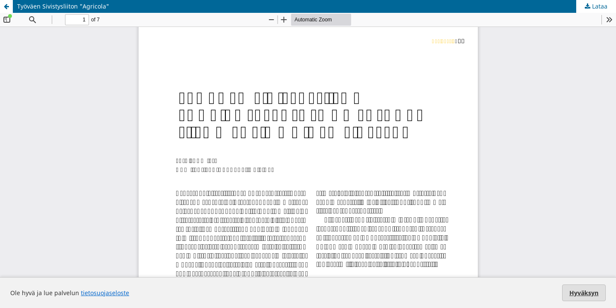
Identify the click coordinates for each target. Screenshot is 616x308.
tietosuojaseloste (105, 293)
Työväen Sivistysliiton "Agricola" (63, 6)
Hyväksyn (583, 293)
